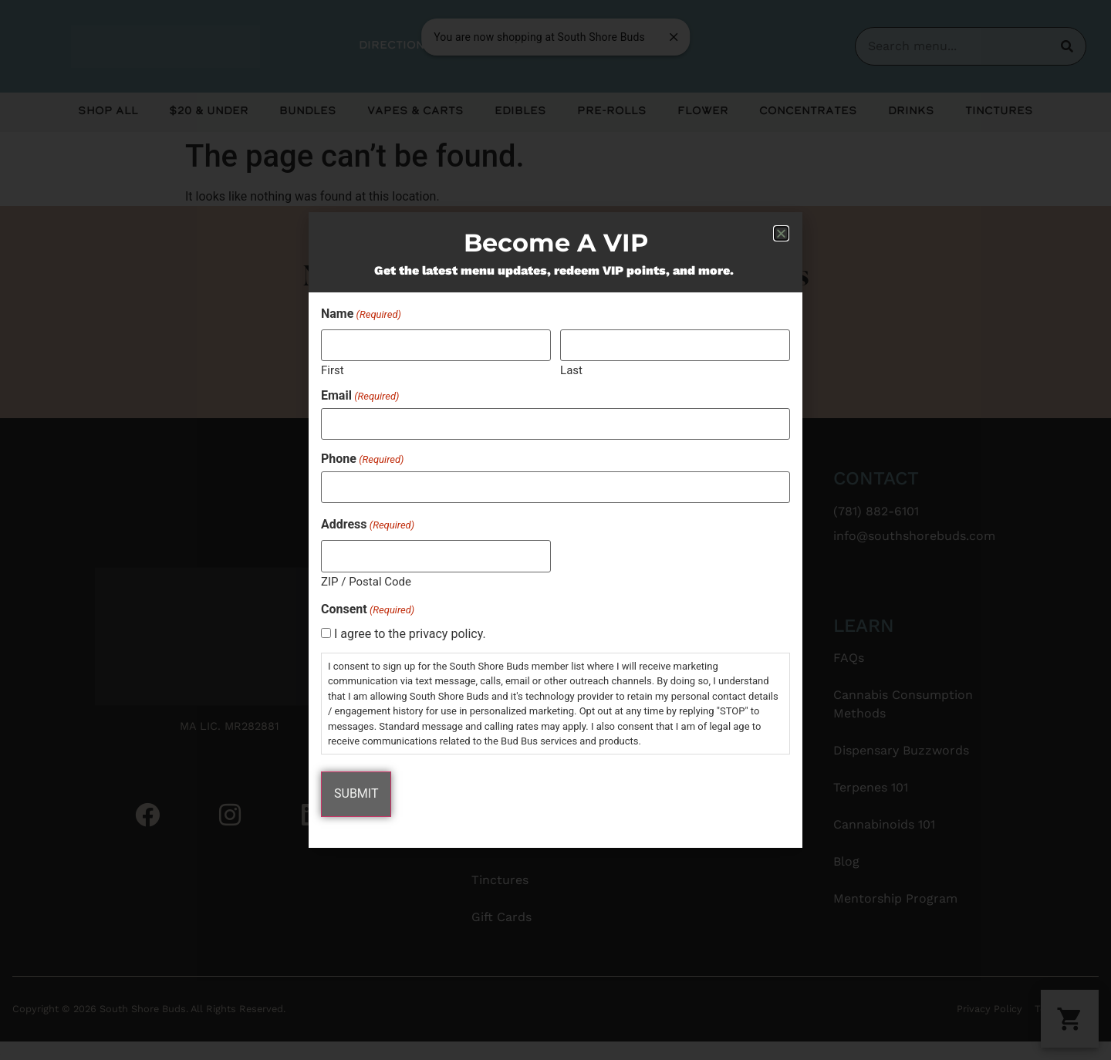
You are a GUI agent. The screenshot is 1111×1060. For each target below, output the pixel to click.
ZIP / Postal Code (366, 579)
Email (360, 396)
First (332, 370)
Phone (362, 459)
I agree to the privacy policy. (410, 633)
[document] (555, 530)
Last (571, 370)
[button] (781, 235)
